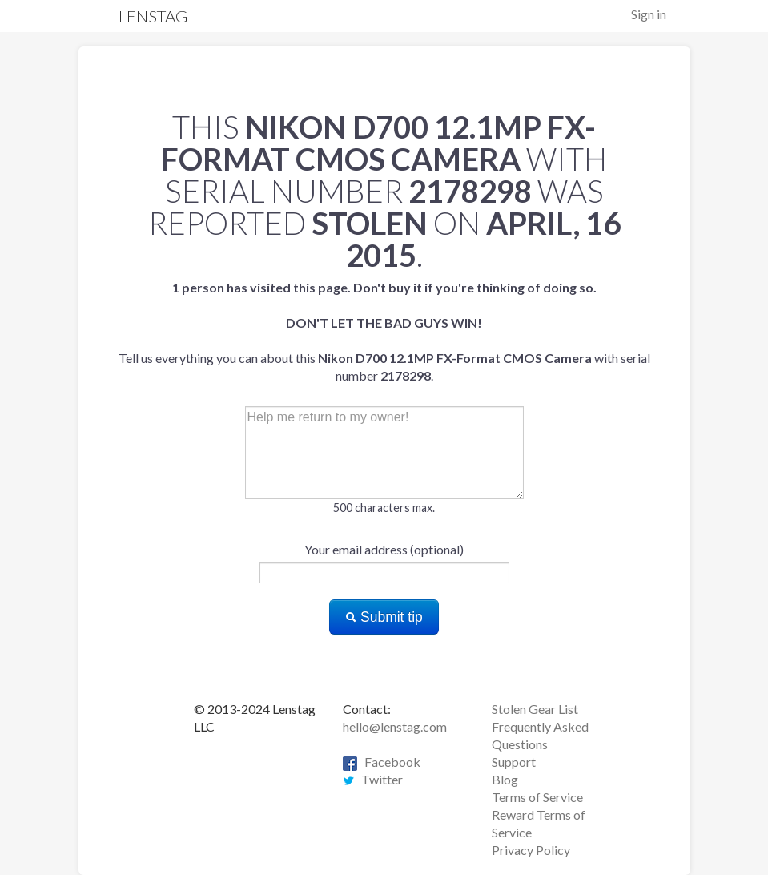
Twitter (373, 779)
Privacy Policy (531, 849)
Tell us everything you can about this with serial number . (384, 331)
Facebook (381, 761)
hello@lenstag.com (395, 726)
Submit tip (384, 617)
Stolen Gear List (535, 708)
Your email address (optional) (384, 549)
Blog (505, 779)
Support (514, 761)
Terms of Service (537, 796)
